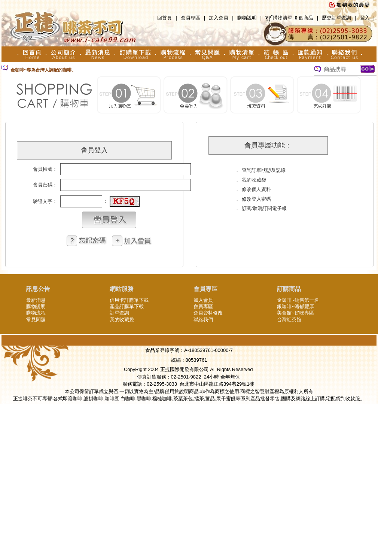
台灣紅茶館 (289, 319)
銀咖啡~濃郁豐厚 (295, 306)
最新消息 (36, 300)
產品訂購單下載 (127, 306)
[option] (147, 70)
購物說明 (247, 18)
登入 (365, 18)
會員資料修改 (208, 313)
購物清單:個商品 (293, 18)
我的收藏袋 (122, 319)
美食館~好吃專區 (295, 313)
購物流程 (36, 313)
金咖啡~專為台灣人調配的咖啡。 (43, 70)
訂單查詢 (119, 313)
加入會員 (218, 18)
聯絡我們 (203, 319)
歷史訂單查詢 (336, 18)
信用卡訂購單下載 (129, 300)
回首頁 (164, 18)
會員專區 (190, 18)
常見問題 (36, 319)
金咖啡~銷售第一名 (298, 300)
